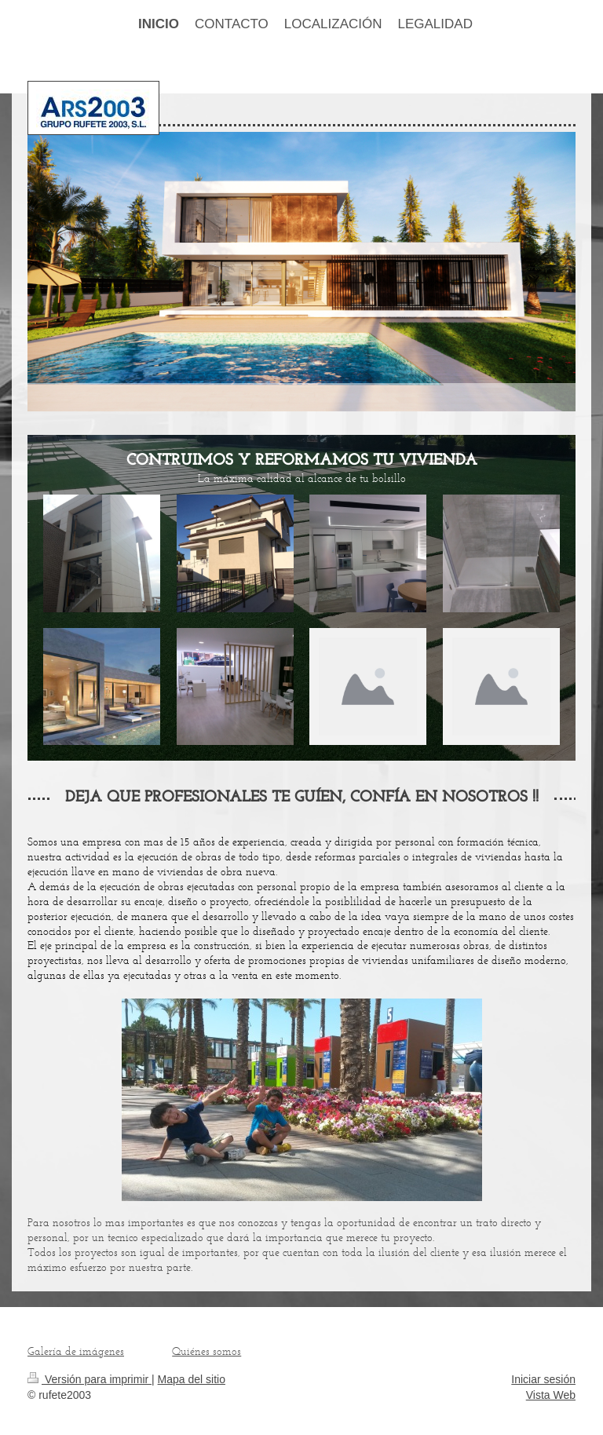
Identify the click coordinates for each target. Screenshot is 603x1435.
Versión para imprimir (89, 1379)
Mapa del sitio (191, 1379)
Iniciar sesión (543, 1379)
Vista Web (551, 1395)
